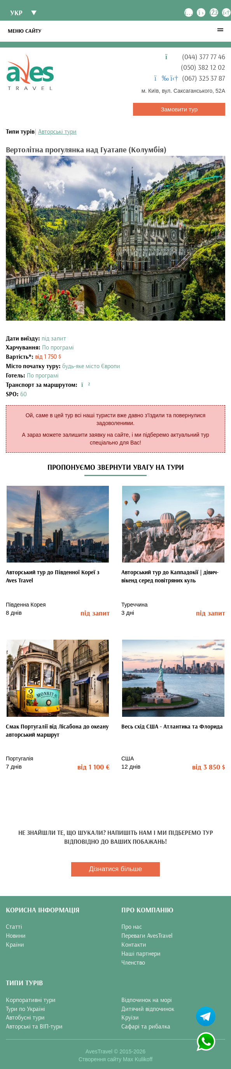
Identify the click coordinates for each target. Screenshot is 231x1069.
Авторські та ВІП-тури (34, 1026)
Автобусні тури (25, 1017)
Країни (15, 945)
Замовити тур (179, 109)
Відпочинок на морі (146, 1000)
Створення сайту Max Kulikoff (115, 1059)
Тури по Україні (25, 1009)
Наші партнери (141, 954)
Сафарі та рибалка (145, 1026)
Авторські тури (57, 132)
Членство (133, 963)
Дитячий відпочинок (147, 1009)
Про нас (131, 927)
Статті (14, 927)
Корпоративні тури (31, 1000)
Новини (16, 936)
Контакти (133, 945)
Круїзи (130, 1017)
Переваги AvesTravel (147, 936)
